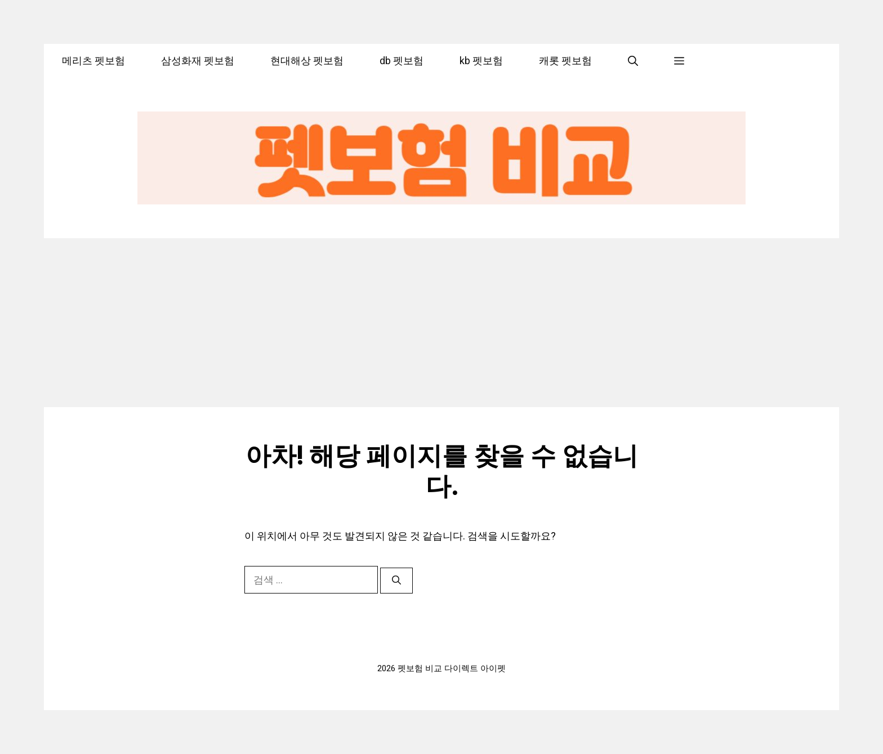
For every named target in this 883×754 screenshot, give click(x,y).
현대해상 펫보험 (307, 60)
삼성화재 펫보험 (197, 60)
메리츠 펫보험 (93, 60)
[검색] (396, 581)
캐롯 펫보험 (565, 60)
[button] (633, 61)
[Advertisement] (441, 322)
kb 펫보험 (481, 60)
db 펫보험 (401, 60)
